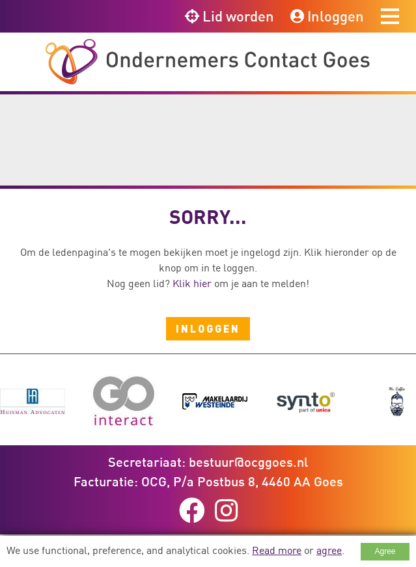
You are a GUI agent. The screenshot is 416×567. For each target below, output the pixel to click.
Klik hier (192, 283)
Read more (276, 550)
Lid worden (229, 16)
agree (329, 550)
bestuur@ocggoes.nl (248, 461)
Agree (384, 551)
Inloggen (327, 16)
